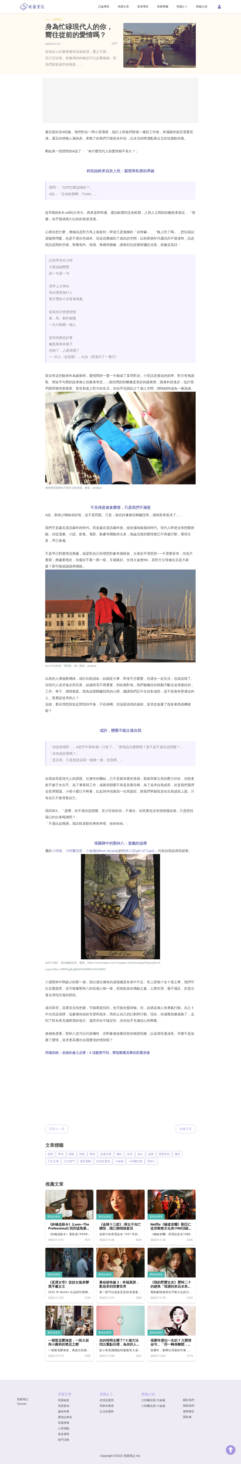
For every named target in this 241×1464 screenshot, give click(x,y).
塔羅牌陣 (63, 1423)
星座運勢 (63, 1434)
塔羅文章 (123, 6)
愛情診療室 (53, 1216)
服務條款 (188, 1411)
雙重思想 (164, 1154)
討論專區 (103, 6)
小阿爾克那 (135, 1161)
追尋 (130, 1154)
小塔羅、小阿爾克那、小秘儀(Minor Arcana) (85, 851)
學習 (61, 1154)
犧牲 (119, 1154)
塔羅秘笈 (63, 1400)
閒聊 (71, 1154)
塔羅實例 (63, 1406)
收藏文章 (186, 1129)
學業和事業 (107, 1406)
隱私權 (187, 1417)
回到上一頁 (56, 1129)
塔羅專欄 (162, 6)
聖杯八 (151, 1161)
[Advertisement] (120, 100)
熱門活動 (63, 1439)
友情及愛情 (103, 1161)
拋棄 (151, 1154)
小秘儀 (119, 1161)
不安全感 (53, 1161)
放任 (140, 1154)
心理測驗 (63, 1428)
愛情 (92, 1154)
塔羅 (50, 1154)
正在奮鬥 (69, 1161)
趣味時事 (63, 1411)
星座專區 (143, 6)
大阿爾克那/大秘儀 (153, 1400)
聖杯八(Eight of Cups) (138, 851)
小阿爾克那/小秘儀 (153, 1406)
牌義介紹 (201, 6)
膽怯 (177, 1154)
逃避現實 (105, 1154)
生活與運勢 (107, 1411)
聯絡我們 (188, 1405)
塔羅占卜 (182, 6)
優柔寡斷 (85, 1161)
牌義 (82, 1154)
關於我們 (188, 1400)
